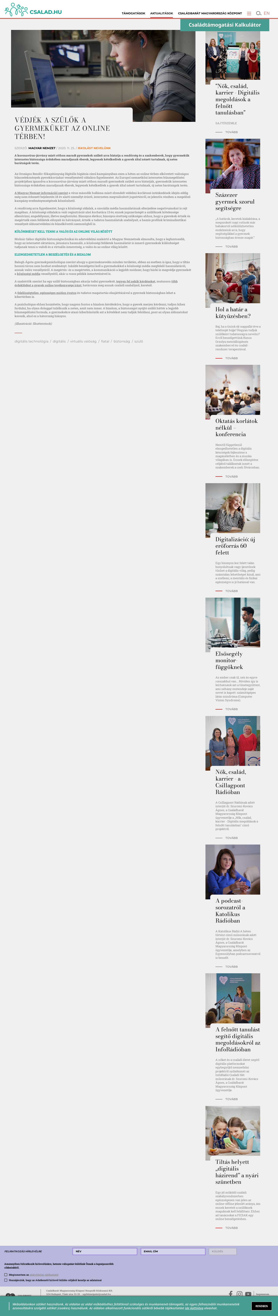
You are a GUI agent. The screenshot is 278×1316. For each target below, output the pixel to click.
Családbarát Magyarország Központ (210, 13)
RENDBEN (261, 1306)
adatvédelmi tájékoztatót (44, 1274)
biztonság (122, 341)
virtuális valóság (83, 341)
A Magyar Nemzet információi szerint (41, 193)
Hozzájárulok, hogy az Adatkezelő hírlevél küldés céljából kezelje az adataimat (55, 1280)
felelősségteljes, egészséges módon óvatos (46, 293)
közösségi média (28, 274)
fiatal (105, 341)
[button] (249, 13)
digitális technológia (31, 341)
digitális (59, 341)
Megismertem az (33, 1274)
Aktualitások (161, 13)
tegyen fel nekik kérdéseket (135, 281)
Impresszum (262, 1294)
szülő (138, 341)
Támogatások (133, 13)
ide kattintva (194, 1308)
